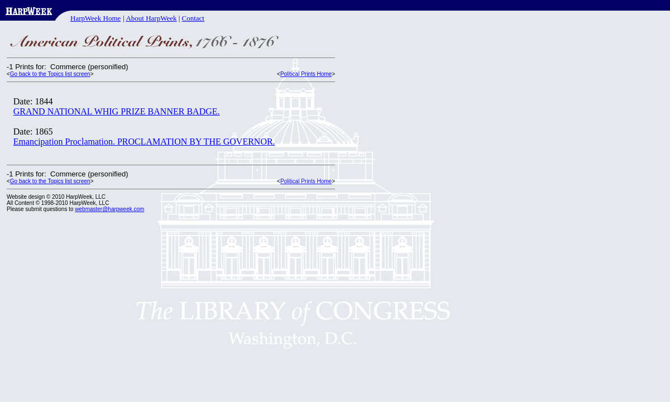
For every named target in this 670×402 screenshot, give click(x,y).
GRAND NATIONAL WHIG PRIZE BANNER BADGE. (116, 111)
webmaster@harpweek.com (109, 209)
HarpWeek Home (95, 18)
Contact (193, 18)
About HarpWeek (151, 18)
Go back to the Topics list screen (50, 74)
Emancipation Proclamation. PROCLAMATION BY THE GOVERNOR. (144, 141)
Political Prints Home (306, 74)
